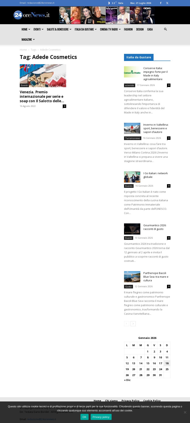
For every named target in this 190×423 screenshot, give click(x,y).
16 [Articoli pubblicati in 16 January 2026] (154, 363)
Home (26, 29)
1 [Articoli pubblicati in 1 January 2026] (147, 351)
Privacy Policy (130, 400)
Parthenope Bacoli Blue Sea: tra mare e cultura (155, 276)
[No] (185, 412)
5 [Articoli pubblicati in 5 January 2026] (127, 357)
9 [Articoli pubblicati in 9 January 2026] (154, 357)
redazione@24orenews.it (40, 2)
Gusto (128, 286)
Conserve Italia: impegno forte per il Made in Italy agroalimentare (155, 73)
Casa (150, 29)
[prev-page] (126, 323)
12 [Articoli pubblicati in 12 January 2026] (127, 363)
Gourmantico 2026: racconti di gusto (154, 227)
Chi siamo (111, 400)
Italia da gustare (86, 29)
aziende (129, 85)
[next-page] (133, 323)
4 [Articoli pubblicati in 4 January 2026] (167, 351)
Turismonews (132, 138)
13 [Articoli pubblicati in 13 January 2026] (133, 363)
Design (140, 29)
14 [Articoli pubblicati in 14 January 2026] (140, 363)
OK (84, 417)
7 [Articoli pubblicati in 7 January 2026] (141, 357)
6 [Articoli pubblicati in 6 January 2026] (133, 357)
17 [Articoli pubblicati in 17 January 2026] (160, 363)
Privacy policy (101, 417)
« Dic (127, 380)
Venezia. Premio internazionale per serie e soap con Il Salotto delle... (42, 96)
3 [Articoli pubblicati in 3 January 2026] (160, 351)
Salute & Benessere (59, 29)
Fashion (128, 29)
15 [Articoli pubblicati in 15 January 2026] (147, 363)
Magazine (28, 39)
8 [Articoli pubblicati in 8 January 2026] (147, 357)
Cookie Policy (152, 400)
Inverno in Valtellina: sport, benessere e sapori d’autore (155, 128)
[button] (165, 29)
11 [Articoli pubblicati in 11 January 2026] (167, 357)
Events (128, 185)
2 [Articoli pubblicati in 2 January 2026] (154, 351)
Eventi (39, 29)
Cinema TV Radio (110, 29)
